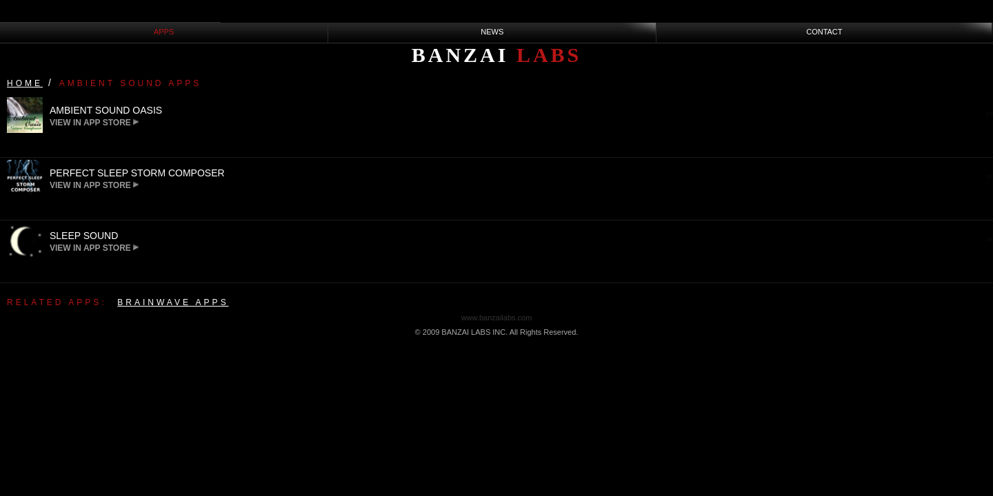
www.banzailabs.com (496, 317)
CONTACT (824, 32)
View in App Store (94, 122)
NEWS (492, 32)
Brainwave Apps (172, 302)
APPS (164, 32)
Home (25, 83)
